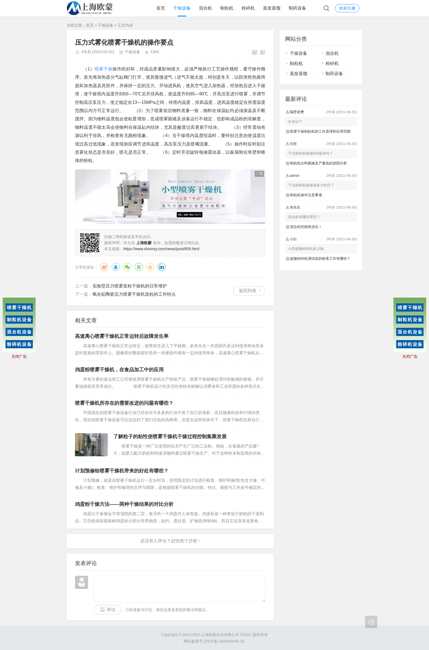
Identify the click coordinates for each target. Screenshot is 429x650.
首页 (160, 8)
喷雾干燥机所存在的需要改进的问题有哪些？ (124, 403)
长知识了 (295, 121)
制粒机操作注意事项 (306, 195)
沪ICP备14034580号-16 (224, 641)
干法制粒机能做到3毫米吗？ (310, 153)
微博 (104, 267)
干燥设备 (182, 8)
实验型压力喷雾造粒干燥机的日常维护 (129, 286)
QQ (116, 267)
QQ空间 (150, 267)
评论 (111, 609)
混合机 (205, 8)
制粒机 (226, 8)
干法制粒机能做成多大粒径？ (311, 185)
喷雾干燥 (104, 69)
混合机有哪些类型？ (304, 217)
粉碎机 (248, 8)
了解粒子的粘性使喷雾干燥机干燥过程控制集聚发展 (170, 436)
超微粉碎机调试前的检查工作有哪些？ (320, 258)
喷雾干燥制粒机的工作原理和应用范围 (320, 131)
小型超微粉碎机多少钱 (306, 249)
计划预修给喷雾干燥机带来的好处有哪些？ (122, 471)
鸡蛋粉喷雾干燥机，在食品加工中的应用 (119, 369)
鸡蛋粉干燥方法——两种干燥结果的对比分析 (124, 504)
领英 (162, 267)
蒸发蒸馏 (271, 8)
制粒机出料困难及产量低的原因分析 (318, 163)
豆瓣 (139, 267)
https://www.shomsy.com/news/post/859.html (161, 249)
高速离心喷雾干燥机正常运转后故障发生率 (122, 336)
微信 (127, 267)
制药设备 (297, 8)
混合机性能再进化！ (306, 227)
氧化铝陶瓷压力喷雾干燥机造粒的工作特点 (134, 294)
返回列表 (247, 290)
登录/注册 (347, 8)
